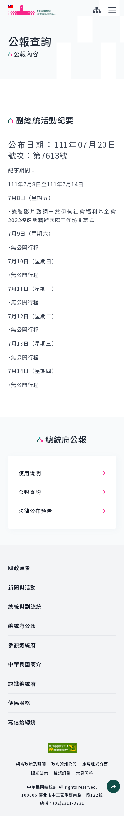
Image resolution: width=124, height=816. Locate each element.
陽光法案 (39, 773)
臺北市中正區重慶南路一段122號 (71, 795)
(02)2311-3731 (68, 803)
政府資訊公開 (64, 763)
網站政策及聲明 (31, 763)
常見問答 (84, 773)
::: (4, 3)
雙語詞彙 (62, 773)
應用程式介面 (95, 763)
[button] (113, 786)
